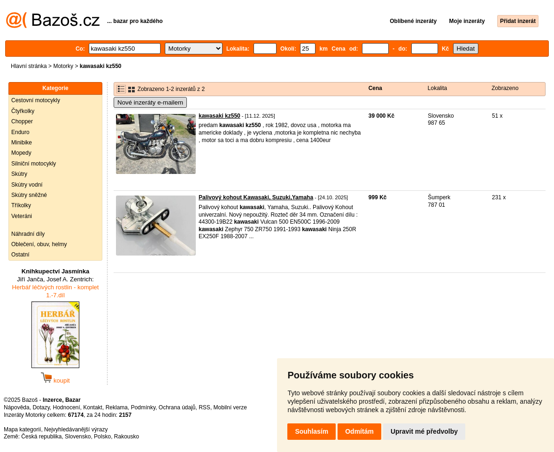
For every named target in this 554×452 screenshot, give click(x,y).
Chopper (22, 121)
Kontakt (92, 407)
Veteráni (21, 216)
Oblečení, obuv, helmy (39, 244)
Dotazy (40, 407)
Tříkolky (21, 205)
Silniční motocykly (33, 163)
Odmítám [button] (359, 431)
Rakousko (126, 436)
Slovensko (78, 436)
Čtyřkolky (22, 111)
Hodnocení (66, 407)
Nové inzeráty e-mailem (150, 102)
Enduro (20, 132)
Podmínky (143, 407)
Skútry (19, 174)
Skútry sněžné (29, 195)
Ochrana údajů (177, 407)
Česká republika (41, 436)
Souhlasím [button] (311, 431)
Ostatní (20, 254)
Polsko (102, 436)
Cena (375, 88)
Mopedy (21, 153)
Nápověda (17, 407)
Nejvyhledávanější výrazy (76, 429)
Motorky (63, 66)
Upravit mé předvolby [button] (424, 431)
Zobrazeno (505, 88)
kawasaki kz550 (219, 116)
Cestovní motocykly (35, 100)
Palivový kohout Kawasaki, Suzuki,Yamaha (256, 197)
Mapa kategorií (22, 429)
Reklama (117, 407)
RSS (204, 407)
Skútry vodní (27, 184)
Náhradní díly (28, 234)
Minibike (21, 142)
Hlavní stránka (29, 66)
